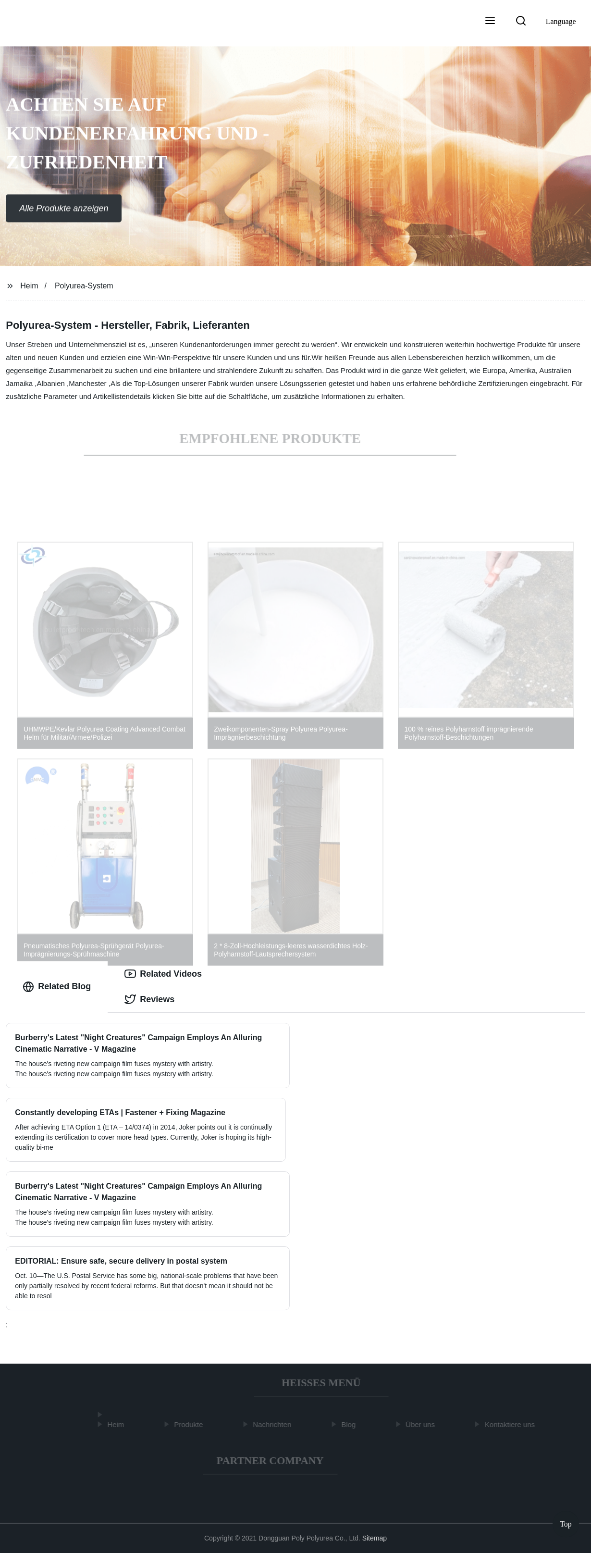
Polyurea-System (84, 286)
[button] (490, 21)
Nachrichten (273, 1424)
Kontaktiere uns (511, 1424)
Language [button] (561, 21)
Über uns (421, 1424)
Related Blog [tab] (57, 987)
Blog (350, 1424)
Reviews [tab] (149, 999)
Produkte (190, 1424)
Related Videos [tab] (163, 974)
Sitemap (374, 1538)
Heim (29, 286)
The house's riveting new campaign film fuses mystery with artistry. (114, 1222)
